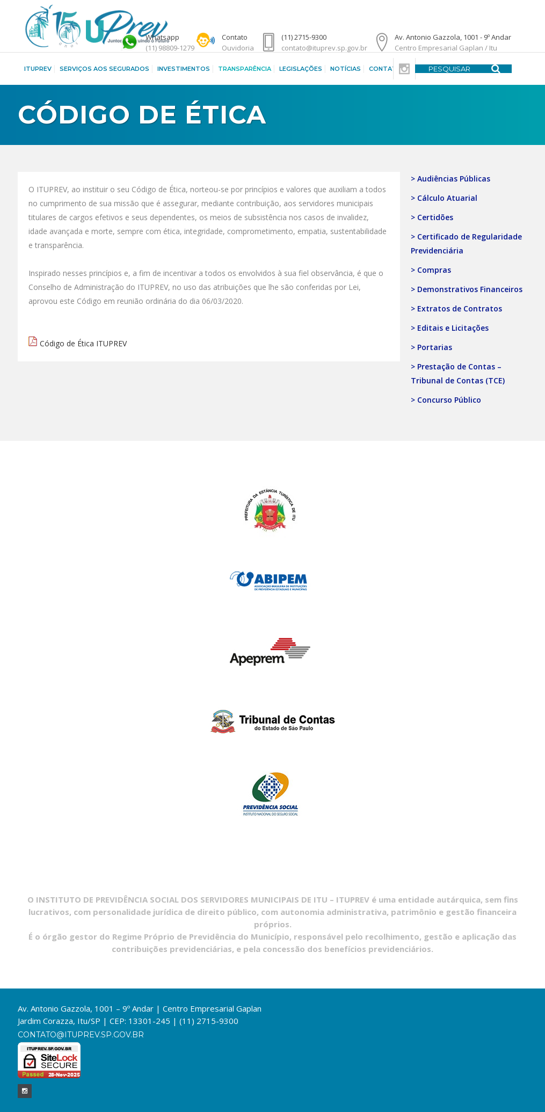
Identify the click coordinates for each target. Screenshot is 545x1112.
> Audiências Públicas (450, 178)
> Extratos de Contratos (456, 308)
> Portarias (431, 347)
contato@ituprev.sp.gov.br (81, 1035)
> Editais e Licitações (450, 328)
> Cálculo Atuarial (444, 198)
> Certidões (432, 217)
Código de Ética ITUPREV (83, 343)
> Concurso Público (446, 400)
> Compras (431, 270)
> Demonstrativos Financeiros (466, 289)
